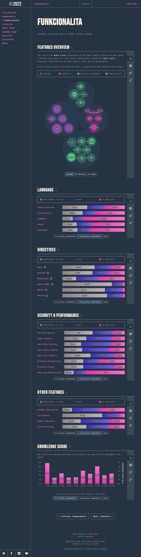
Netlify (90, 536)
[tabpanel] (85, 114)
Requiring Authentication (49, 372)
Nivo (96, 534)
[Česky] (86, 4)
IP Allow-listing (45, 367)
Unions (40, 224)
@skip (40, 267)
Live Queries (43, 415)
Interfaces (42, 230)
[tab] (130, 58)
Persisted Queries (46, 333)
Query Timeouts (44, 338)
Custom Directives (46, 207)
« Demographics (72, 516)
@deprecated (43, 278)
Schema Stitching (45, 427)
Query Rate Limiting (47, 344)
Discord (95, 544)
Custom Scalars (44, 213)
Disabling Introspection (49, 361)
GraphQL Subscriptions (48, 410)
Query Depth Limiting (47, 350)
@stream (41, 295)
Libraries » (103, 516)
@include (41, 273)
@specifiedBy (43, 284)
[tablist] (130, 70)
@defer (40, 290)
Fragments (42, 219)
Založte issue (99, 541)
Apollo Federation (46, 421)
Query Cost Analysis (47, 355)
